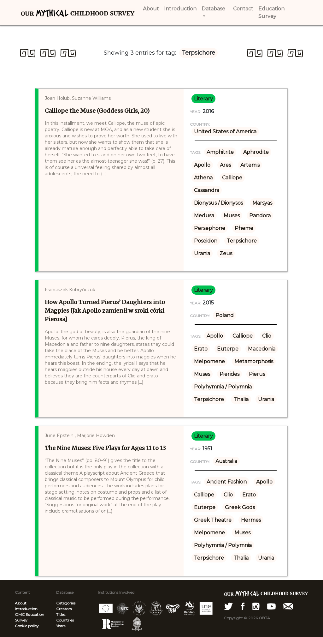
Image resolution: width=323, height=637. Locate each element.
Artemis (250, 165)
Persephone (209, 228)
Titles (60, 614)
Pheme (244, 228)
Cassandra (206, 190)
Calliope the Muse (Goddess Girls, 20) (97, 110)
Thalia (241, 399)
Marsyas (262, 203)
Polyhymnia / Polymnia (223, 387)
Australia (226, 461)
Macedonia (261, 349)
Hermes (251, 520)
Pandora (260, 216)
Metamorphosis (253, 361)
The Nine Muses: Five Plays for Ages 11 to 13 (105, 448)
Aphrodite (256, 152)
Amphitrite (220, 152)
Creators (64, 608)
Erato (201, 349)
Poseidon (205, 241)
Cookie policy (27, 625)
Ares (225, 165)
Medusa (204, 216)
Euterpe (227, 349)
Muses (232, 216)
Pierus (257, 374)
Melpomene (209, 361)
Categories (65, 603)
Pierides (229, 374)
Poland (224, 315)
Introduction (26, 608)
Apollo (202, 165)
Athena (203, 178)
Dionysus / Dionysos (218, 203)
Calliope (232, 178)
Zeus (226, 253)
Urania (202, 253)
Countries (65, 620)
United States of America (225, 132)
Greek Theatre (213, 520)
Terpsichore (242, 241)
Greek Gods (240, 507)
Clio (266, 336)
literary (203, 99)
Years (60, 625)
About (20, 603)
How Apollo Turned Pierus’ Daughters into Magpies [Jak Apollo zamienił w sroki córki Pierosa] (105, 310)
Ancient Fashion (227, 482)
